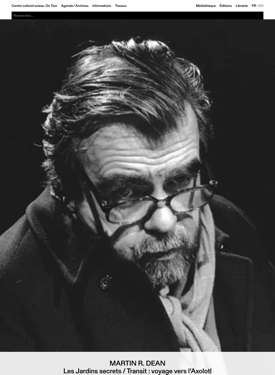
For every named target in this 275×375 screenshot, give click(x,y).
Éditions (226, 6)
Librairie (242, 6)
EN (261, 6)
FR (254, 6)
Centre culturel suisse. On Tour (34, 6)
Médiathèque (206, 6)
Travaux (120, 6)
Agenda (67, 6)
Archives (82, 6)
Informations (101, 6)
